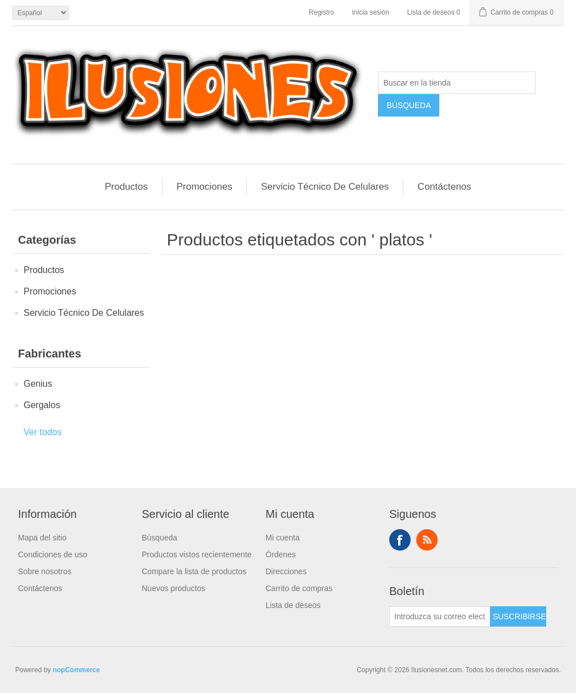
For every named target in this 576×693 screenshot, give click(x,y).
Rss (427, 540)
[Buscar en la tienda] (457, 82)
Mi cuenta (283, 537)
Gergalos (42, 405)
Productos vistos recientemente (196, 554)
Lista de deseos (293, 605)
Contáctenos (444, 186)
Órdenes (281, 554)
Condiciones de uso (52, 554)
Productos (126, 186)
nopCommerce (76, 670)
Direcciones (286, 571)
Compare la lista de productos (194, 571)
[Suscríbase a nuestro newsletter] (439, 616)
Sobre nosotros (44, 571)
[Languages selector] (40, 13)
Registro (321, 12)
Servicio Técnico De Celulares (325, 186)
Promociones (204, 186)
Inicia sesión (370, 12)
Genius (38, 383)
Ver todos (43, 432)
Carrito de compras (299, 588)
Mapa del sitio (42, 537)
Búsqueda (159, 537)
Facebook (400, 540)
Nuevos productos (173, 588)
